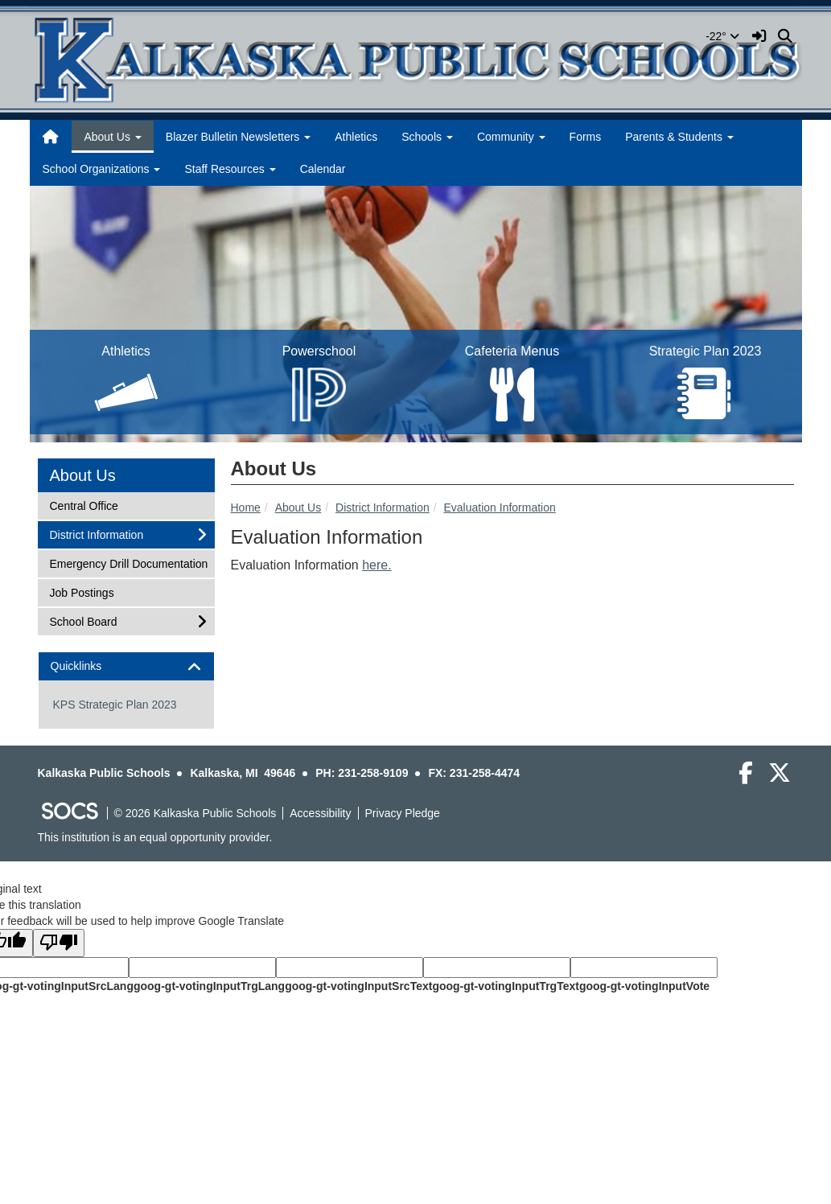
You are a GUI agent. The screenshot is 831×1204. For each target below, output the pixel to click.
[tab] (126, 666)
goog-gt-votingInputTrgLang (209, 986)
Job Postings (81, 591)
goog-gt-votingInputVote (644, 986)
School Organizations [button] (102, 168)
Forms (586, 136)
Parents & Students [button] (679, 136)
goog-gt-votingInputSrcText (358, 986)
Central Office (83, 504)
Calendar (323, 168)
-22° (722, 36)
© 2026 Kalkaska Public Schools (195, 813)
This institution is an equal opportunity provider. (155, 837)
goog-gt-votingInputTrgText (505, 986)
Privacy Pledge (402, 813)
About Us (298, 507)
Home (246, 507)
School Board (83, 620)
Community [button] (511, 136)
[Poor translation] (58, 943)
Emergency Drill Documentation (128, 562)
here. (376, 565)
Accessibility (320, 813)
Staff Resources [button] (229, 168)
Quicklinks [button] (90, 666)
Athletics (356, 136)
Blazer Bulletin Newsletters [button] (238, 136)
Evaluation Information (500, 507)
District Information (382, 507)
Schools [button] (427, 136)
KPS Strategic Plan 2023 (115, 704)
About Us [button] (112, 136)
